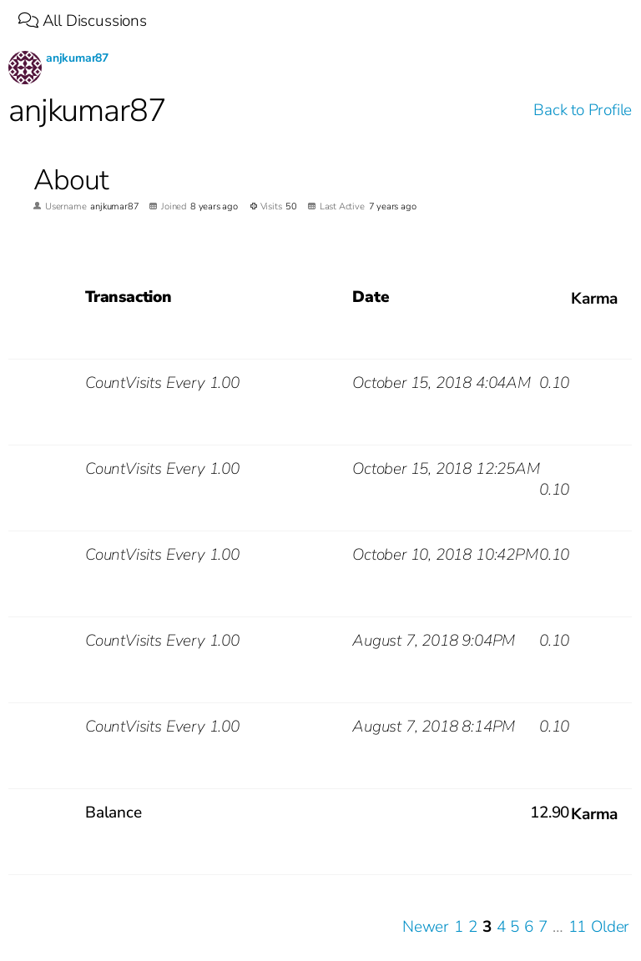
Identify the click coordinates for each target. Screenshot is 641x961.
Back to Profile (582, 110)
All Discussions (82, 21)
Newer (425, 927)
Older (610, 927)
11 (577, 927)
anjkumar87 (77, 58)
